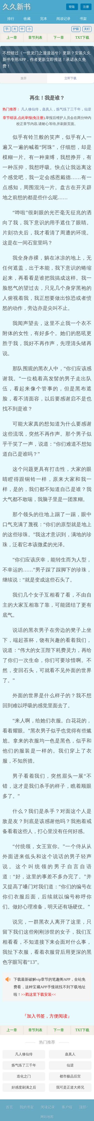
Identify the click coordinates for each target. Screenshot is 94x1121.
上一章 (12, 37)
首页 (9, 1107)
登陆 (72, 7)
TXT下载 (82, 37)
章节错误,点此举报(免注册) (24, 118)
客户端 (67, 1107)
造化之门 (24, 1076)
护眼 (76, 29)
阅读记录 (63, 19)
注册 (86, 7)
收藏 (27, 19)
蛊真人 (47, 109)
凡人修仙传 (30, 109)
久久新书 (17, 7)
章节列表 (35, 37)
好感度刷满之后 (24, 1087)
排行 (10, 19)
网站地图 (47, 1116)
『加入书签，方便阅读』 (47, 1016)
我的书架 (27, 1107)
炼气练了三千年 (68, 109)
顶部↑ (83, 1107)
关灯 (87, 29)
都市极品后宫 (70, 1076)
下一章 (58, 37)
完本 (43, 19)
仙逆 (87, 109)
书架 (83, 19)
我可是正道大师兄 (70, 1087)
